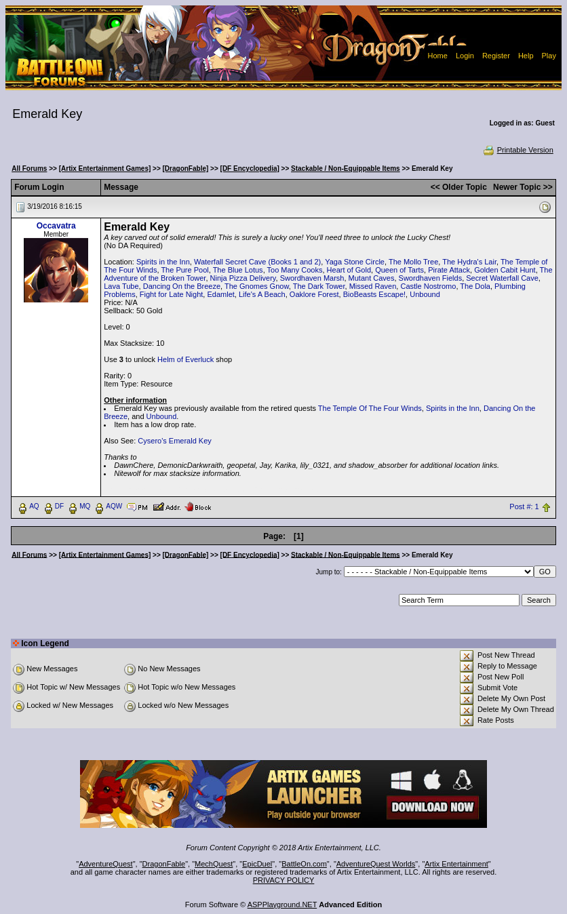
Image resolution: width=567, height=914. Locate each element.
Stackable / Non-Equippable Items (345, 168)
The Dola (475, 286)
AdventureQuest (106, 864)
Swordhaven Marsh (312, 278)
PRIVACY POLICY (284, 880)
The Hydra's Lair (469, 262)
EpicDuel (257, 864)
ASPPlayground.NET (282, 904)
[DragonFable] (186, 168)
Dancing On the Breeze (181, 286)
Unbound (425, 294)
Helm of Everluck (185, 359)
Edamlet (220, 294)
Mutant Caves (372, 278)
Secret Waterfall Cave (502, 278)
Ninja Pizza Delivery (243, 278)
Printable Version (517, 150)
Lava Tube (121, 286)
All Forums (29, 168)
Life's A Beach (262, 294)
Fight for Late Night (171, 294)
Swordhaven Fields (431, 278)
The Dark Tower (319, 286)
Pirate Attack (449, 270)
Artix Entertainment (456, 864)
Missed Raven (373, 286)
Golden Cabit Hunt (505, 270)
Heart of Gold (349, 270)
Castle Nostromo (428, 286)
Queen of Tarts (399, 270)
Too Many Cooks (295, 270)
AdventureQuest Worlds (376, 864)
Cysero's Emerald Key (174, 441)
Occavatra (56, 226)
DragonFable (164, 864)
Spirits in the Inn (163, 262)
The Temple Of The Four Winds (370, 408)
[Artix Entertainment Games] (105, 168)
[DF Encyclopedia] (249, 168)
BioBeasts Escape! (374, 294)
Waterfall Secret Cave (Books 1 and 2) (257, 262)
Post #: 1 (524, 506)
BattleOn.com (304, 864)
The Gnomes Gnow (256, 286)
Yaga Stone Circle (355, 262)
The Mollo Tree (413, 262)
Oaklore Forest (314, 294)
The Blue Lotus (238, 270)
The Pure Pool (184, 270)
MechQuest (214, 864)
